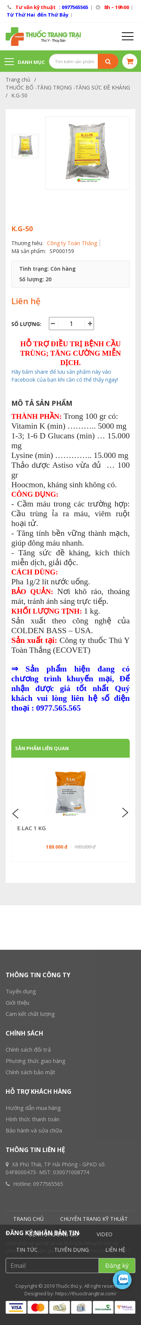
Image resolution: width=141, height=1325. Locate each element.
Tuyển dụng (21, 1172)
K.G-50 (19, 95)
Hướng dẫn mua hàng (33, 1288)
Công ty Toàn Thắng (72, 243)
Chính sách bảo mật (30, 1253)
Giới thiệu (17, 1183)
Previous (16, 813)
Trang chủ (18, 79)
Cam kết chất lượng (30, 1194)
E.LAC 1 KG (31, 828)
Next (124, 813)
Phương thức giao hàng (35, 1241)
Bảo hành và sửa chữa (34, 1311)
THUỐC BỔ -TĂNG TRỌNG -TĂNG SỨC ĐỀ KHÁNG (68, 87)
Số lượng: (26, 323)
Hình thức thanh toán (32, 1300)
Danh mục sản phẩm (25, 65)
